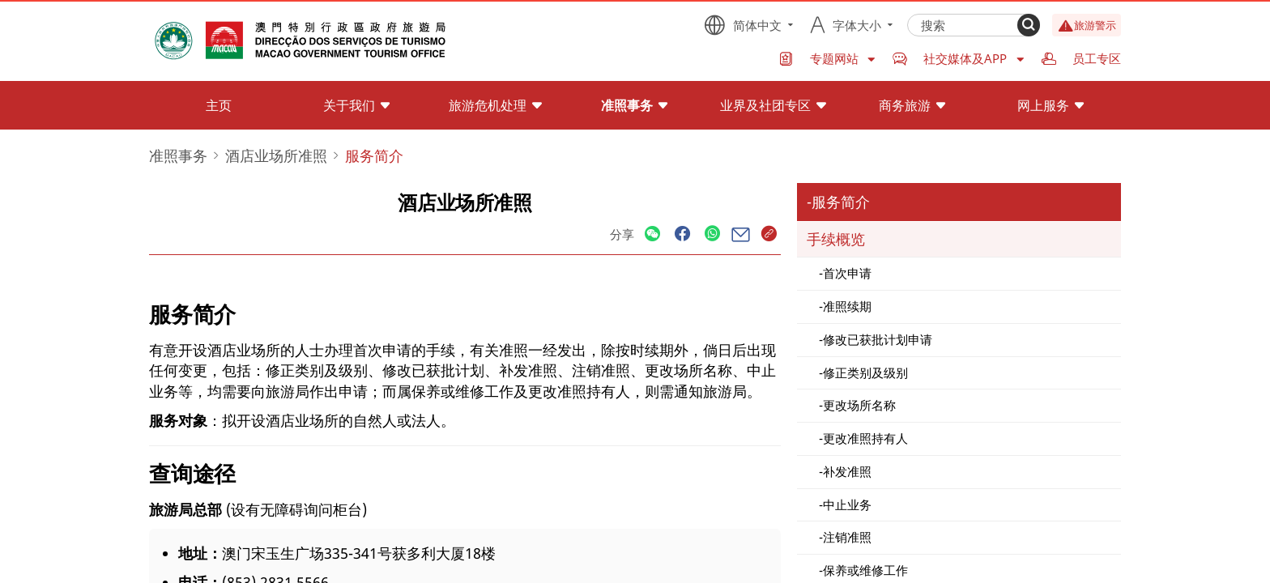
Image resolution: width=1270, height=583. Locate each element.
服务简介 (841, 201)
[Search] (1028, 25)
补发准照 (847, 471)
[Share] (652, 234)
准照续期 (847, 306)
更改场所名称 (859, 405)
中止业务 (847, 504)
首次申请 (847, 273)
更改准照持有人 (865, 438)
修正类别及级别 (865, 372)
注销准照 (847, 537)
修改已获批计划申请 (877, 339)
